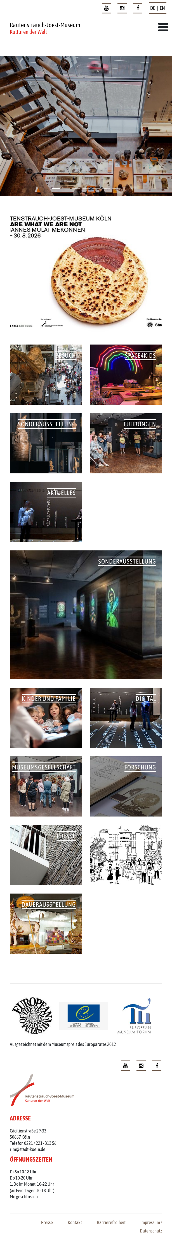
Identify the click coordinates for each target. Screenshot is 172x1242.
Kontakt (75, 1222)
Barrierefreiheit (111, 1222)
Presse (47, 1222)
